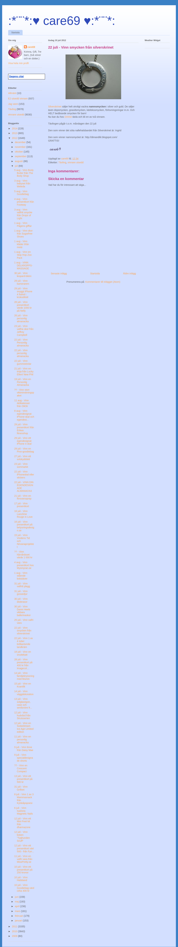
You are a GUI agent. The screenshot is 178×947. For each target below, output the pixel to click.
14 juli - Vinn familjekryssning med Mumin (24, 676)
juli (16, 166)
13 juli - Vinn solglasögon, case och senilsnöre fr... (23, 703)
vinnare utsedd (76, 162)
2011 (15, 926)
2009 (15, 936)
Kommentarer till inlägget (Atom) (102, 281)
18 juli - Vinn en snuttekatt (22, 653)
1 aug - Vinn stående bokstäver (20, 576)
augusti (19, 161)
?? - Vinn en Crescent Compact (20, 768)
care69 (31, 47)
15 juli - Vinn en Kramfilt (22, 685)
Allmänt (12, 93)
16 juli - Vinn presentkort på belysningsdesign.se (24, 526)
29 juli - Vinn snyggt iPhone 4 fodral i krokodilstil (23, 293)
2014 (15, 128)
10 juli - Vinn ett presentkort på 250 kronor (23, 869)
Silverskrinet (54, 106)
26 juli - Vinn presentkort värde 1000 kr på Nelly (23, 306)
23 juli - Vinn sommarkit (21, 465)
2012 (15, 138)
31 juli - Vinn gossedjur (21, 593)
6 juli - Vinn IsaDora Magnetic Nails (23, 811)
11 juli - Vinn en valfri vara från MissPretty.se (23, 859)
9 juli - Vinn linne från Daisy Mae (23, 749)
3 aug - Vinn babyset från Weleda (22, 183)
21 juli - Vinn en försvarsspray (22, 497)
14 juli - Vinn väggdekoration (24, 693)
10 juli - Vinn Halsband (21, 879)
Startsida (15, 32)
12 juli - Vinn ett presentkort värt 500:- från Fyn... (24, 848)
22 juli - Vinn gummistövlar (22, 362)
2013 (15, 133)
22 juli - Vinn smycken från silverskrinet (22, 630)
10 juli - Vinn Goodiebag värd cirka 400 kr (24, 888)
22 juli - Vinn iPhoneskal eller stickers (24, 474)
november (20, 147)
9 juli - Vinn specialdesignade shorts (23, 757)
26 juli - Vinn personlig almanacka (21, 318)
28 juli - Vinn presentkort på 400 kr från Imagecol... (23, 664)
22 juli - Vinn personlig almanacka (21, 353)
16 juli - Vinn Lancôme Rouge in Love (23, 514)
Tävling (62, 162)
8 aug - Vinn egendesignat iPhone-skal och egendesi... (24, 415)
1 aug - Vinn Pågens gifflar (23, 224)
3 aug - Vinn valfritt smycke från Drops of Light (23, 214)
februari (19, 915)
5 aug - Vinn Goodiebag (21, 193)
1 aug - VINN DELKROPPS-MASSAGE (23, 265)
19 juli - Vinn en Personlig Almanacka (22, 382)
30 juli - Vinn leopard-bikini (22, 274)
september (21, 156)
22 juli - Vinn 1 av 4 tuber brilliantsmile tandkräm (23, 642)
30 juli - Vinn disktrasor (21, 600)
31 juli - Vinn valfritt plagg (22, 585)
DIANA (68, 116)
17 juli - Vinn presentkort (21, 505)
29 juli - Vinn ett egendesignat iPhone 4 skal (22, 441)
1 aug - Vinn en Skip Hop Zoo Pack (23, 255)
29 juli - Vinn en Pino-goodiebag (24, 450)
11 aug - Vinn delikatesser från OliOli (22, 403)
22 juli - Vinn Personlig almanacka (21, 342)
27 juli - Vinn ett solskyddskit (22, 458)
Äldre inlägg (129, 273)
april (17, 906)
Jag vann (13, 104)
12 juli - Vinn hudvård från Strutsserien (22, 715)
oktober (19, 151)
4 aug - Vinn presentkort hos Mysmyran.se (24, 565)
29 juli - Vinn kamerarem (21, 282)
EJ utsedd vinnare (18, 98)
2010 (15, 931)
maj (17, 901)
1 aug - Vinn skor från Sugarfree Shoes (23, 233)
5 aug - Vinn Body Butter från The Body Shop (24, 173)
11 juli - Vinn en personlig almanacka (22, 739)
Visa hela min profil (18, 63)
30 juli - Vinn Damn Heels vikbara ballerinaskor (22, 611)
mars (18, 911)
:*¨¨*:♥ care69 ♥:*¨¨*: (61, 21)
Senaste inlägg (59, 273)
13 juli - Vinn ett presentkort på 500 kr (23, 779)
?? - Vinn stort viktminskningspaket (24, 392)
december (20, 142)
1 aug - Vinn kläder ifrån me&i (21, 244)
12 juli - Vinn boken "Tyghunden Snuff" (22, 836)
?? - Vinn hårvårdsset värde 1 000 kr (23, 554)
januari (19, 920)
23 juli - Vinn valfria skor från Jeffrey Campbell (24, 330)
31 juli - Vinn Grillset (21, 788)
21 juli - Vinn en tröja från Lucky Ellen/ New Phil (24, 371)
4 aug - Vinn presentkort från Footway (24, 202)
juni (17, 896)
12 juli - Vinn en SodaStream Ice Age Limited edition (24, 727)
